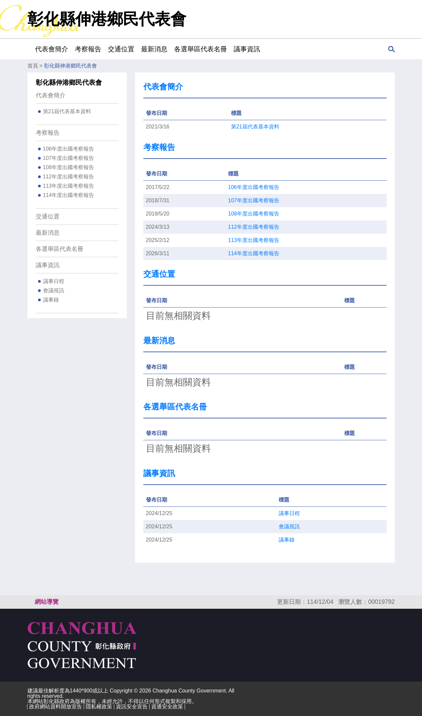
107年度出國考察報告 (68, 158)
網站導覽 (47, 601)
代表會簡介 (51, 95)
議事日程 (53, 281)
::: (29, 49)
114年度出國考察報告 (68, 195)
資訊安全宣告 (132, 706)
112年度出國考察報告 (68, 176)
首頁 (32, 66)
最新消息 (154, 49)
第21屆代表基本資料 (67, 111)
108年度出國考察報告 (68, 167)
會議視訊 (53, 290)
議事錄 (51, 300)
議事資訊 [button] (247, 49)
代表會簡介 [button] (51, 49)
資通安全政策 (167, 706)
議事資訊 (48, 265)
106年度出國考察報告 (68, 149)
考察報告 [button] (88, 49)
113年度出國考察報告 (68, 186)
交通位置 (121, 49)
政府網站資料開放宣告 (55, 706)
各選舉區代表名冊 (200, 49)
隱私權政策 (99, 706)
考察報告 (48, 132)
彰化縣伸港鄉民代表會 (70, 66)
